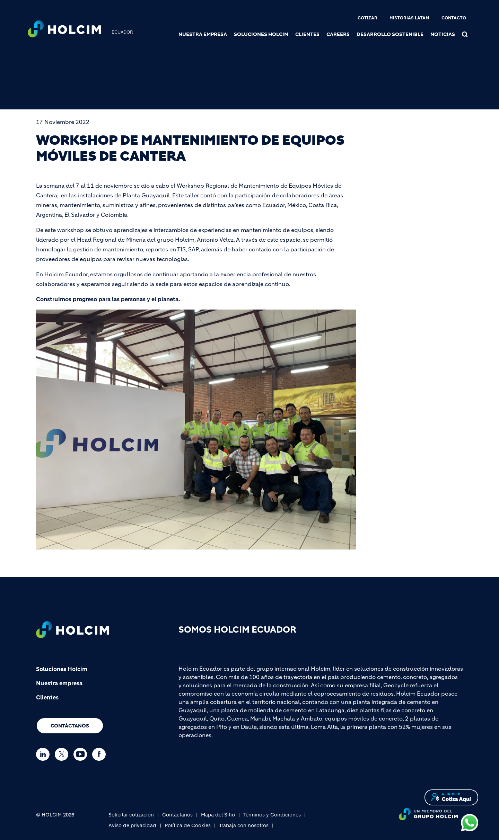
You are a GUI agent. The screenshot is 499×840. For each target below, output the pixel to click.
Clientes (307, 34)
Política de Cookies (188, 825)
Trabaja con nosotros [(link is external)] (244, 825)
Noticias (442, 34)
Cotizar (367, 17)
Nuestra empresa (59, 683)
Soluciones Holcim (261, 34)
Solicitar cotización (131, 815)
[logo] (64, 29)
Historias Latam (409, 17)
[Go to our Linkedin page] (44, 754)
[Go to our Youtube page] (81, 754)
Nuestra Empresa (202, 34)
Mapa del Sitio (218, 815)
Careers (338, 34)
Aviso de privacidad (132, 825)
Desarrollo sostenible (390, 34)
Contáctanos (70, 726)
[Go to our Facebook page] (100, 754)
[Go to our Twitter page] (63, 754)
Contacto (453, 17)
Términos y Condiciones (272, 815)
